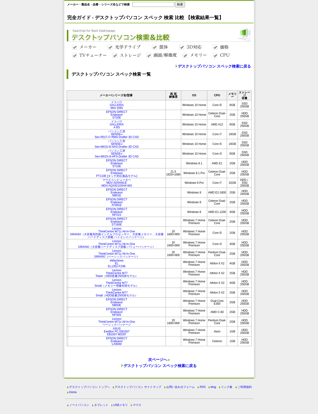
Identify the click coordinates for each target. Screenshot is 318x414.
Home (73, 392)
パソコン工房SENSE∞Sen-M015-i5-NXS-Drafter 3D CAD (116, 143)
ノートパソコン (79, 405)
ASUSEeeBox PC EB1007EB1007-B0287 (116, 331)
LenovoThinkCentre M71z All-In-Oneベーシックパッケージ (116, 321)
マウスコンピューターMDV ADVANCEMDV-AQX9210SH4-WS (116, 182)
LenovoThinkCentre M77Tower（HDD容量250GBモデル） (116, 273)
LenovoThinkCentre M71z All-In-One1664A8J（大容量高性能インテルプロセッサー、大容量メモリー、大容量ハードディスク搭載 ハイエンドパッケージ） (116, 233)
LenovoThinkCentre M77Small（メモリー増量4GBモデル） (117, 282)
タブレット (101, 405)
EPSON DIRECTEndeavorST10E (116, 163)
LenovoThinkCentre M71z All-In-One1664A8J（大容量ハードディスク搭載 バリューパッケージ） (117, 243)
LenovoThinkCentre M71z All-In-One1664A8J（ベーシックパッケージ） (116, 253)
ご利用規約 (245, 387)
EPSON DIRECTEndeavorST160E (116, 221)
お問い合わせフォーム (180, 387)
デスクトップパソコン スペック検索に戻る (214, 66)
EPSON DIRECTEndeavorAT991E (116, 202)
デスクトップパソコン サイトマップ (138, 387)
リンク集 (226, 387)
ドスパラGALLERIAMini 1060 (117, 105)
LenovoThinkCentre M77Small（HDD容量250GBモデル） (117, 292)
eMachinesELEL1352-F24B (116, 263)
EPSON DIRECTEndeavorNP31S (116, 211)
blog (213, 387)
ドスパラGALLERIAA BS (117, 124)
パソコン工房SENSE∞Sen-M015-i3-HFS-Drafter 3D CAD (117, 153)
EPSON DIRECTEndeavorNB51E (116, 192)
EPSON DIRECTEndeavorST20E (116, 114)
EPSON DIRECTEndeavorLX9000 (116, 341)
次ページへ (157, 360)
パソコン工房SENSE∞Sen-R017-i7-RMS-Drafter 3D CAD (117, 134)
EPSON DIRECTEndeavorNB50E (116, 302)
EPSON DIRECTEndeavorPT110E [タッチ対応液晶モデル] (116, 173)
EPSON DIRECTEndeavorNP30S (116, 312)
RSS (203, 387)
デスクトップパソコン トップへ (89, 387)
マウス (137, 405)
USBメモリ (120, 405)
